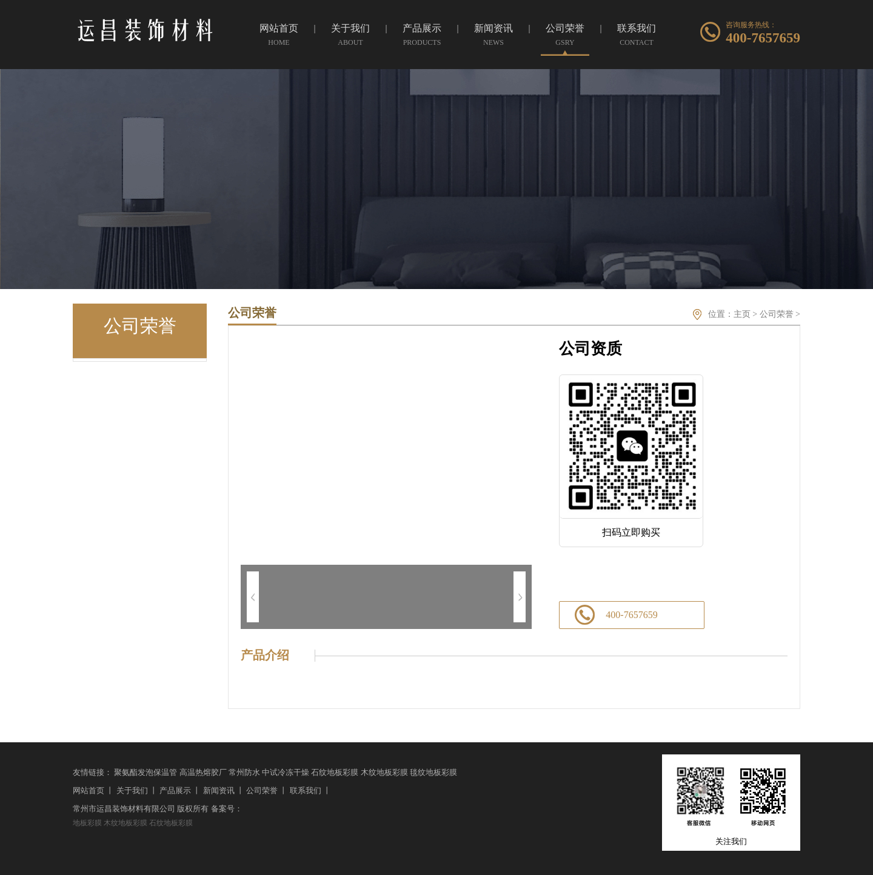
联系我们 (305, 790)
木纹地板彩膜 (384, 772)
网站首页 (88, 790)
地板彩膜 (87, 823)
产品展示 (175, 790)
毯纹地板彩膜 (433, 772)
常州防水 (244, 772)
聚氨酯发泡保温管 (145, 772)
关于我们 (132, 790)
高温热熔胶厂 (203, 772)
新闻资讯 (219, 790)
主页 (742, 314)
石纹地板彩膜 (334, 772)
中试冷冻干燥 (285, 772)
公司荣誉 (777, 314)
